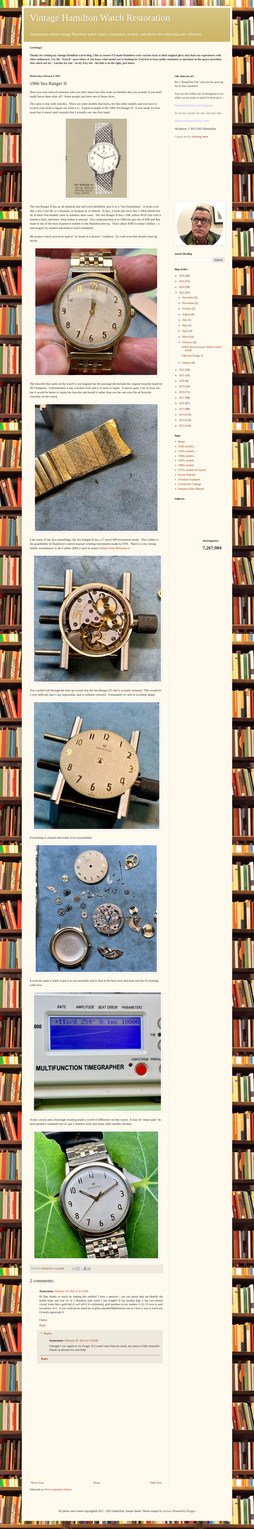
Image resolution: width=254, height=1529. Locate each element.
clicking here (199, 136)
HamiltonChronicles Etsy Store (192, 120)
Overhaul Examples (189, 479)
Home (96, 1482)
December (188, 297)
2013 (182, 420)
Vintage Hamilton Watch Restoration (100, 17)
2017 (182, 397)
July (185, 319)
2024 (182, 287)
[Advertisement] (96, 1450)
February (187, 342)
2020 (182, 380)
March (186, 336)
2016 (182, 403)
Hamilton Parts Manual (191, 488)
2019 (182, 386)
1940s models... (187, 455)
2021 (182, 375)
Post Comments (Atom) (58, 1489)
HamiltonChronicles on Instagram (194, 105)
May (185, 325)
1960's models (186, 465)
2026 (182, 275)
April (185, 331)
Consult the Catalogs (189, 484)
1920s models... (187, 446)
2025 (182, 281)
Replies (47, 1333)
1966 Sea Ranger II (192, 355)
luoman (167, 1511)
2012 (182, 425)
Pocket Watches (187, 474)
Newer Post (37, 1482)
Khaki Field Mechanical (114, 548)
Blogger (190, 1511)
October (187, 308)
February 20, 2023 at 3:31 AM (71, 1291)
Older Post (156, 1482)
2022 (182, 369)
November (188, 303)
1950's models (186, 460)
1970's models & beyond (192, 470)
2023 (182, 292)
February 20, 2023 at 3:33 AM (81, 1340)
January (186, 362)
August (186, 314)
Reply (42, 1325)
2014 (182, 414)
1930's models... (187, 451)
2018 (182, 392)
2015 (182, 409)
